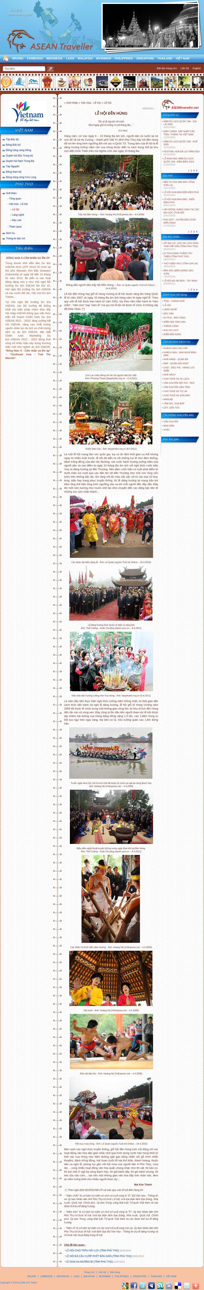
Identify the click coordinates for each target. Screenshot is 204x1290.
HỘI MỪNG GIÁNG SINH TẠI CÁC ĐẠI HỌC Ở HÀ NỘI (181, 212)
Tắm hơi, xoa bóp (174, 403)
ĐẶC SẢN (169, 313)
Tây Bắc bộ (12, 139)
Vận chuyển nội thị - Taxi (179, 383)
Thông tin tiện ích (15, 238)
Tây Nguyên (13, 166)
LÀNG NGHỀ (170, 309)
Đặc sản (17, 220)
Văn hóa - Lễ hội (18, 204)
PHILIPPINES (124, 58)
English (197, 68)
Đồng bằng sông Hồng (18, 150)
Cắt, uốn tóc (172, 407)
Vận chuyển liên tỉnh (177, 387)
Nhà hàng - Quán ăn (176, 359)
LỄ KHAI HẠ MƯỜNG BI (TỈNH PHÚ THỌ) (89, 1261)
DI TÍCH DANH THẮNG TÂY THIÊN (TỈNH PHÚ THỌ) (178, 256)
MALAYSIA (85, 58)
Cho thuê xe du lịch (176, 379)
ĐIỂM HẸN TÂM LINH (174, 322)
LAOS (70, 58)
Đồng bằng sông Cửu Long (21, 177)
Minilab (168, 399)
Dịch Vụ (10, 233)
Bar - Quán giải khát (176, 363)
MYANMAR (103, 58)
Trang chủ (89, 1272)
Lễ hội (15, 209)
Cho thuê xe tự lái (175, 391)
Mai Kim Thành (29, 1282)
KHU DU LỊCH (171, 330)
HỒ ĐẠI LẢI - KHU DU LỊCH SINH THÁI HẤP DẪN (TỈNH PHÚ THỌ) (181, 246)
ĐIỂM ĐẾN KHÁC (172, 334)
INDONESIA (54, 58)
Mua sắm (169, 425)
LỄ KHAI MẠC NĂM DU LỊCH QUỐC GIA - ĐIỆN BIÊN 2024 (179, 161)
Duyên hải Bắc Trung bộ (19, 155)
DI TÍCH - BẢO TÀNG (175, 317)
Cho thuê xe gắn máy (177, 395)
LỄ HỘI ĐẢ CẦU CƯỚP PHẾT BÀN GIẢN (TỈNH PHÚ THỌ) (99, 1256)
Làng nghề (18, 214)
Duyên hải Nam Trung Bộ (20, 161)
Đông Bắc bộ (13, 144)
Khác (167, 429)
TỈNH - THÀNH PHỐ (174, 301)
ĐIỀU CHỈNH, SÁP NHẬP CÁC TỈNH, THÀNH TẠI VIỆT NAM (179, 134)
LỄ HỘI (167, 305)
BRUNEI (17, 58)
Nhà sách (170, 374)
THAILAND (164, 58)
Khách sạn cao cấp (176, 348)
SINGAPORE (145, 58)
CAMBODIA (35, 58)
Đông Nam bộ (13, 171)
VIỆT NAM (182, 58)
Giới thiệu (11, 193)
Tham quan (15, 226)
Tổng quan (15, 198)
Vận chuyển (171, 421)
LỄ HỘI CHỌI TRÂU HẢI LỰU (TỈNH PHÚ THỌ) (92, 1250)
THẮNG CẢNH (171, 326)
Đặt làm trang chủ (167, 68)
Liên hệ (185, 68)
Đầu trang (115, 1272)
